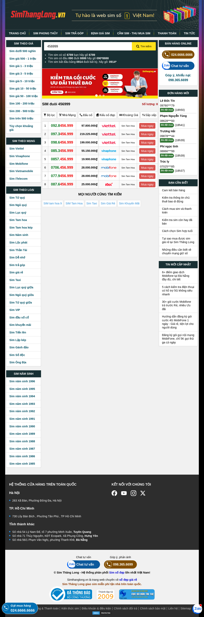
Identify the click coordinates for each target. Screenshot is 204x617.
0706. (62, 168)
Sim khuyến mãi (20, 324)
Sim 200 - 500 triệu (21, 111)
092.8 (62, 126)
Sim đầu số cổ (19, 317)
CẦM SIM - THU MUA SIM (133, 33)
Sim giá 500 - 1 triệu (22, 58)
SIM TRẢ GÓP (74, 33)
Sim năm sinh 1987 (22, 448)
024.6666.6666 (177, 54)
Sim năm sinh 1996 (22, 381)
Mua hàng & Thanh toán (43, 608)
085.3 (62, 151)
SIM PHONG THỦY (45, 33)
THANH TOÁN (167, 33)
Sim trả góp (17, 265)
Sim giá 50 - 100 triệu (23, 96)
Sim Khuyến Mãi (129, 203)
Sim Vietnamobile (21, 171)
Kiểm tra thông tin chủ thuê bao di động (176, 199)
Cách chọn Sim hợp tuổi (177, 231)
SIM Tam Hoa (74, 203)
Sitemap (185, 608)
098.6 (62, 142)
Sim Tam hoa (18, 220)
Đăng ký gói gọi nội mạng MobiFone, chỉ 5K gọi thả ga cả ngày (178, 338)
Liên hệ (173, 608)
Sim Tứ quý (17, 197)
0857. (62, 159)
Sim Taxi (15, 280)
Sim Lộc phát (18, 242)
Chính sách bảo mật (153, 608)
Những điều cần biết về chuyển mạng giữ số (176, 251)
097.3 (62, 134)
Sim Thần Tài (18, 250)
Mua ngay (147, 125)
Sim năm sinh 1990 (22, 426)
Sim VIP (14, 309)
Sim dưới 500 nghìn (22, 51)
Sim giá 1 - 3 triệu (21, 66)
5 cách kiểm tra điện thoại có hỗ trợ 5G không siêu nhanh (178, 290)
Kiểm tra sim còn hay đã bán (177, 221)
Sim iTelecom (18, 178)
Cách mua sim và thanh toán (177, 210)
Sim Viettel (16, 148)
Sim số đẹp (117, 572)
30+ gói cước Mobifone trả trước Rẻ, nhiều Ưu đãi (176, 305)
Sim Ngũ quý (18, 205)
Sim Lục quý (17, 212)
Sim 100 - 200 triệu (21, 103)
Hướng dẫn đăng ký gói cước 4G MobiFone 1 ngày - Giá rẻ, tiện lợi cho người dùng (178, 322)
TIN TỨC (189, 33)
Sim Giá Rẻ (108, 203)
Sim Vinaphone (19, 156)
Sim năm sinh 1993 (22, 403)
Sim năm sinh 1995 (22, 388)
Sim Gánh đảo (18, 347)
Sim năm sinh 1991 (22, 418)
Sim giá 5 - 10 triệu (21, 81)
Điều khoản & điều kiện (96, 608)
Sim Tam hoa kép (21, 227)
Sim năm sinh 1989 (22, 433)
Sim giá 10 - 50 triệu (22, 88)
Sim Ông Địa (17, 362)
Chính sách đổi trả (125, 608)
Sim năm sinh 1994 (22, 396)
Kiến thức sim (70, 608)
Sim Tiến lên (17, 332)
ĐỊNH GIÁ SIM (100, 33)
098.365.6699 (118, 564)
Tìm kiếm (143, 46)
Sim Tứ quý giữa (20, 302)
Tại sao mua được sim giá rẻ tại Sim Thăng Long (178, 240)
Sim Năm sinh (18, 235)
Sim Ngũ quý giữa (21, 295)
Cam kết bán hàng (173, 190)
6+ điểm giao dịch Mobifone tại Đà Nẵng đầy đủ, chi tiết (175, 276)
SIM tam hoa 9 (52, 203)
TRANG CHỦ (17, 33)
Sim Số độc (17, 355)
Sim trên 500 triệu (21, 118)
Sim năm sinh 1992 (22, 411)
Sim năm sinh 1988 (22, 441)
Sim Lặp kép (17, 340)
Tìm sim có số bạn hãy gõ (71, 54)
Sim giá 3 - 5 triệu (21, 73)
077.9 (62, 176)
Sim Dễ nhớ (17, 257)
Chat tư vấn (175, 66)
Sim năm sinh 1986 (22, 456)
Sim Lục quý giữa (21, 287)
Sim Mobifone (18, 163)
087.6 (62, 184)
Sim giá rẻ (16, 272)
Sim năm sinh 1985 (22, 463)
